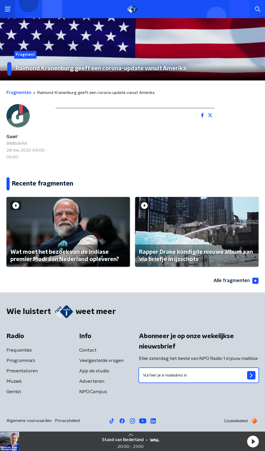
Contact (88, 350)
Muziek (14, 381)
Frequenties (19, 350)
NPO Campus (93, 392)
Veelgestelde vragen (101, 360)
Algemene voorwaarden (29, 421)
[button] (253, 441)
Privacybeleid (67, 421)
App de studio (94, 371)
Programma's (20, 360)
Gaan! (12, 137)
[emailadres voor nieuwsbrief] (199, 375)
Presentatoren (22, 371)
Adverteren (91, 381)
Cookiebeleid (236, 421)
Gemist (13, 392)
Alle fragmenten (236, 281)
